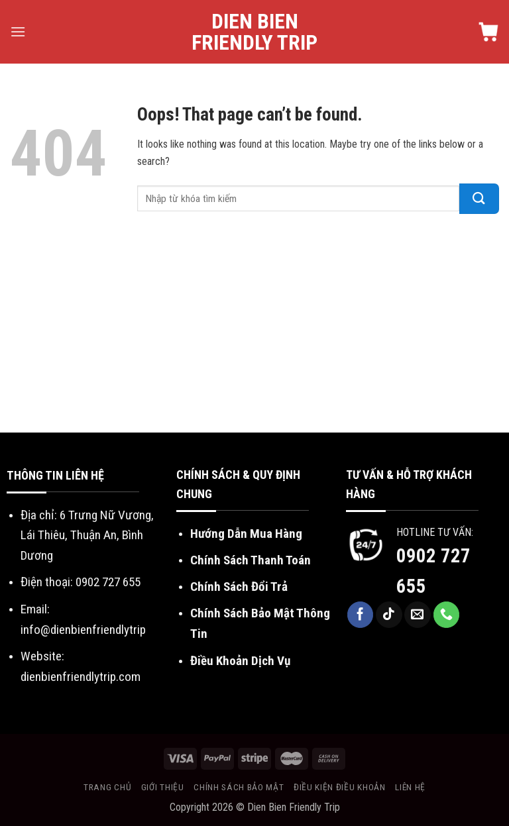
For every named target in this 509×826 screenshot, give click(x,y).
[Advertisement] (254, 333)
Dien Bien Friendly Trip (254, 32)
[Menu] (18, 31)
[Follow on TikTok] (389, 614)
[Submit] (479, 198)
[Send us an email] (417, 614)
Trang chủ (107, 787)
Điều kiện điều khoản (340, 787)
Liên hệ (410, 787)
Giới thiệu (162, 787)
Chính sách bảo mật (239, 787)
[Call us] (446, 614)
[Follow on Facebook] (360, 614)
